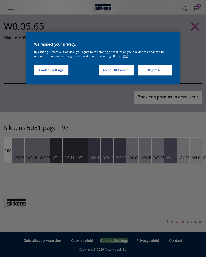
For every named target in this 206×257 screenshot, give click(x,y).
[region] (103, 58)
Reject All (155, 70)
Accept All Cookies (116, 70)
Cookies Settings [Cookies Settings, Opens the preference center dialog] (51, 70)
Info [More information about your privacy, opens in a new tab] (125, 56)
